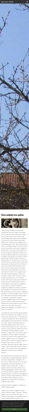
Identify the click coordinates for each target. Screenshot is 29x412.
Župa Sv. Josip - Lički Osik (7, 2)
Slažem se (14, 409)
